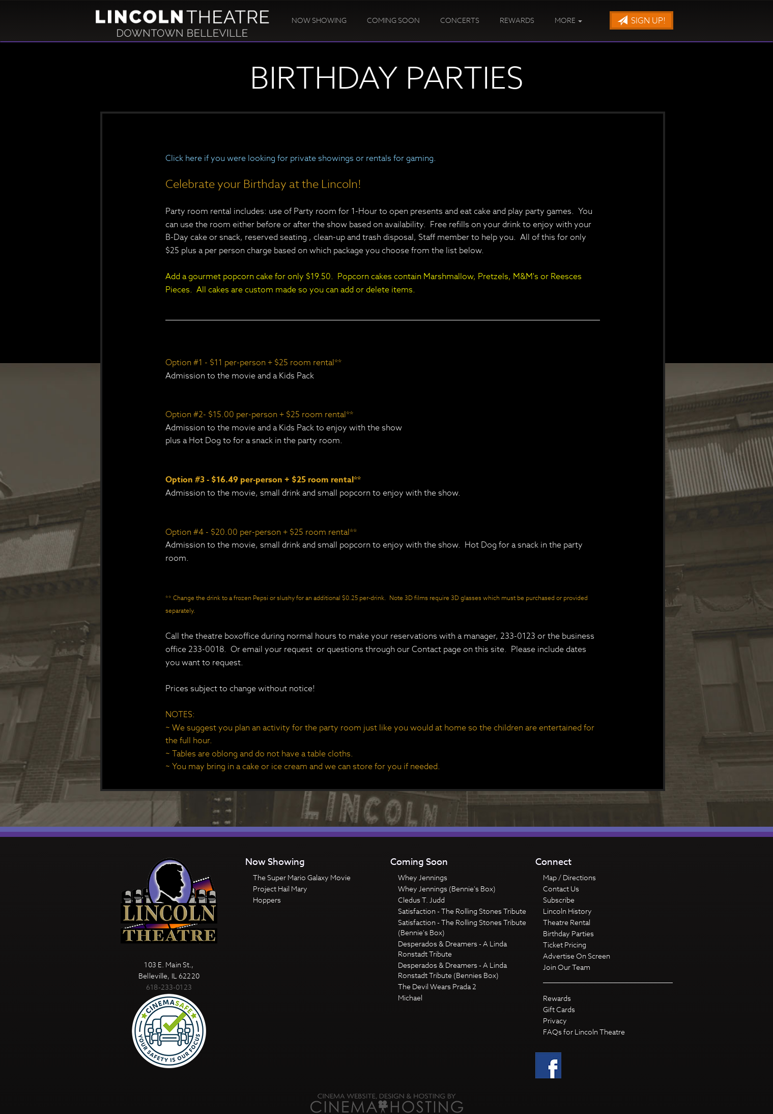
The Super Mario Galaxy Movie (302, 877)
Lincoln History (567, 911)
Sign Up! (641, 21)
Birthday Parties (568, 933)
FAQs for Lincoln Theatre (584, 1032)
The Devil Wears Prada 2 (437, 986)
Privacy (555, 1020)
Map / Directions (569, 877)
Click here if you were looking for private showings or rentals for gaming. (300, 158)
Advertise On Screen (576, 956)
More (568, 20)
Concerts (459, 20)
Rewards (517, 20)
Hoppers (267, 900)
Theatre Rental (566, 922)
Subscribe (559, 900)
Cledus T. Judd (421, 900)
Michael (410, 997)
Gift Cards (559, 1009)
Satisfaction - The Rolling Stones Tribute (462, 911)
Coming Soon (393, 20)
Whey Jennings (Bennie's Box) (447, 888)
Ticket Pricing (564, 944)
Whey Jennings (422, 877)
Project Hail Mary (280, 888)
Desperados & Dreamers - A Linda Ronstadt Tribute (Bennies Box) (452, 970)
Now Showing (319, 20)
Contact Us (561, 888)
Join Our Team (566, 967)
